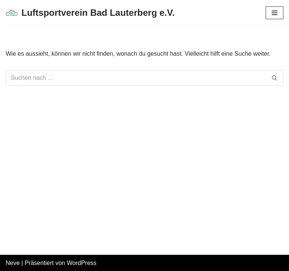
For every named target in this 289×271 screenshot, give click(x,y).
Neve (13, 263)
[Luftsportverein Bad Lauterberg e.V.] (90, 13)
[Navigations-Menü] (274, 12)
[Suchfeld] (136, 78)
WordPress (81, 263)
